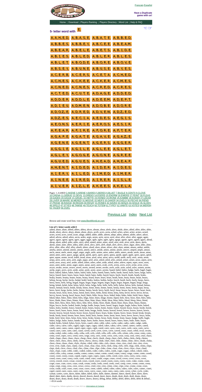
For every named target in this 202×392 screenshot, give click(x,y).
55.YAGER (55, 208)
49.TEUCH (88, 205)
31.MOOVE (88, 200)
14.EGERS (99, 195)
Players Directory (108, 22)
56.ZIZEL (65, 208)
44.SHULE (134, 203)
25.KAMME (122, 198)
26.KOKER (134, 198)
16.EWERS (123, 195)
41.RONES (100, 203)
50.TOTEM (99, 205)
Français (139, 5)
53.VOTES (133, 205)
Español (148, 5)
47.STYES (66, 205)
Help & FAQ (136, 22)
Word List (123, 22)
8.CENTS (131, 193)
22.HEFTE (88, 198)
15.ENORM (111, 195)
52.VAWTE (122, 205)
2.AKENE (71, 193)
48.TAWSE (77, 205)
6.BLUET (110, 193)
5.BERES (101, 193)
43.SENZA (123, 203)
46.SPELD (55, 205)
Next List (145, 214)
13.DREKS (88, 195)
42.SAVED (112, 203)
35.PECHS (132, 200)
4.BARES (91, 193)
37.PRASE (55, 203)
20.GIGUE (66, 198)
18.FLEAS (145, 195)
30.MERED (76, 200)
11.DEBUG (66, 195)
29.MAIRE (65, 200)
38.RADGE (66, 203)
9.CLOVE (141, 193)
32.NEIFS (99, 200)
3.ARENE (81, 193)
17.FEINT (134, 195)
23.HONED (100, 198)
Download (73, 22)
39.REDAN (78, 203)
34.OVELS (121, 200)
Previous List (117, 214)
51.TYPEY (111, 205)
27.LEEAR (145, 198)
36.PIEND (144, 200)
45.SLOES (145, 203)
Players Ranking (89, 22)
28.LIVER (54, 200)
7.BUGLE (121, 193)
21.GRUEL (77, 198)
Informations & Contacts (95, 386)
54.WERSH (145, 205)
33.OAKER (110, 200)
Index (133, 214)
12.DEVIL (77, 195)
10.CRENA (55, 195)
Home (63, 22)
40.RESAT (89, 203)
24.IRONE (111, 198)
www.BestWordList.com (93, 221)
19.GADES (55, 198)
